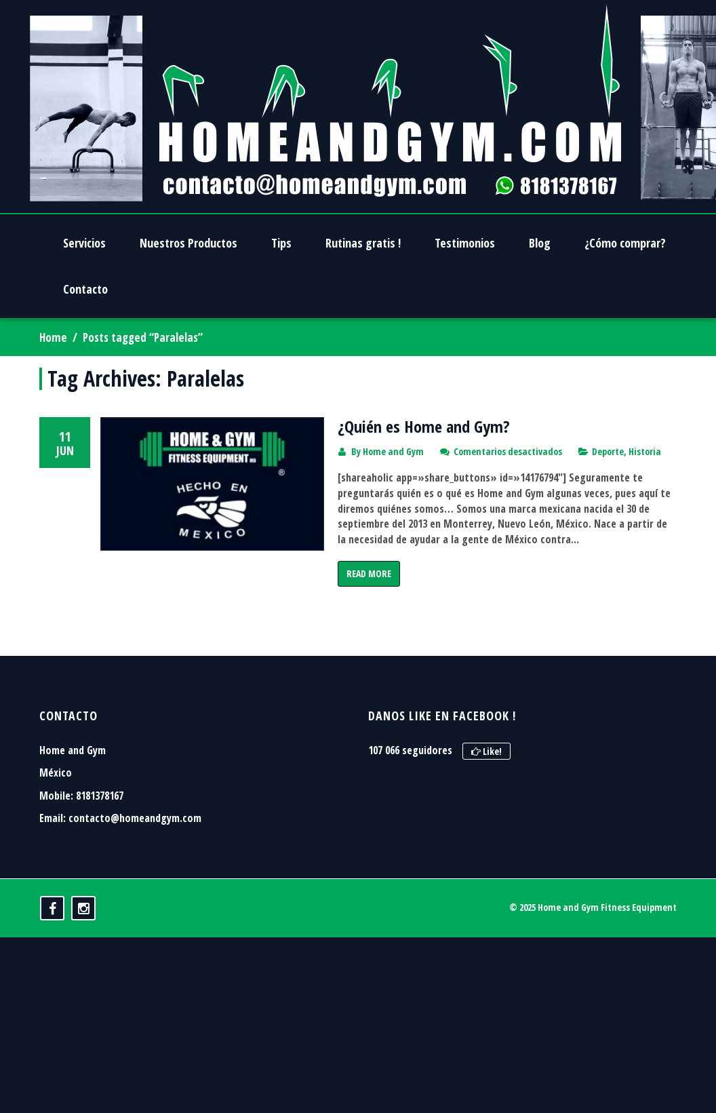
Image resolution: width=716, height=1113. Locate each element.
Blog (540, 243)
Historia (645, 451)
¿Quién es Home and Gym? (424, 426)
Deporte (608, 451)
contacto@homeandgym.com (134, 855)
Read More (368, 573)
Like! (486, 788)
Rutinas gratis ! (363, 243)
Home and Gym (393, 451)
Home (53, 337)
